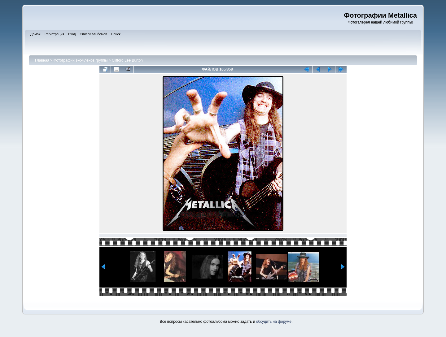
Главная (42, 60)
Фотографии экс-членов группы (80, 60)
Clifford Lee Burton (127, 60)
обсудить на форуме (273, 321)
